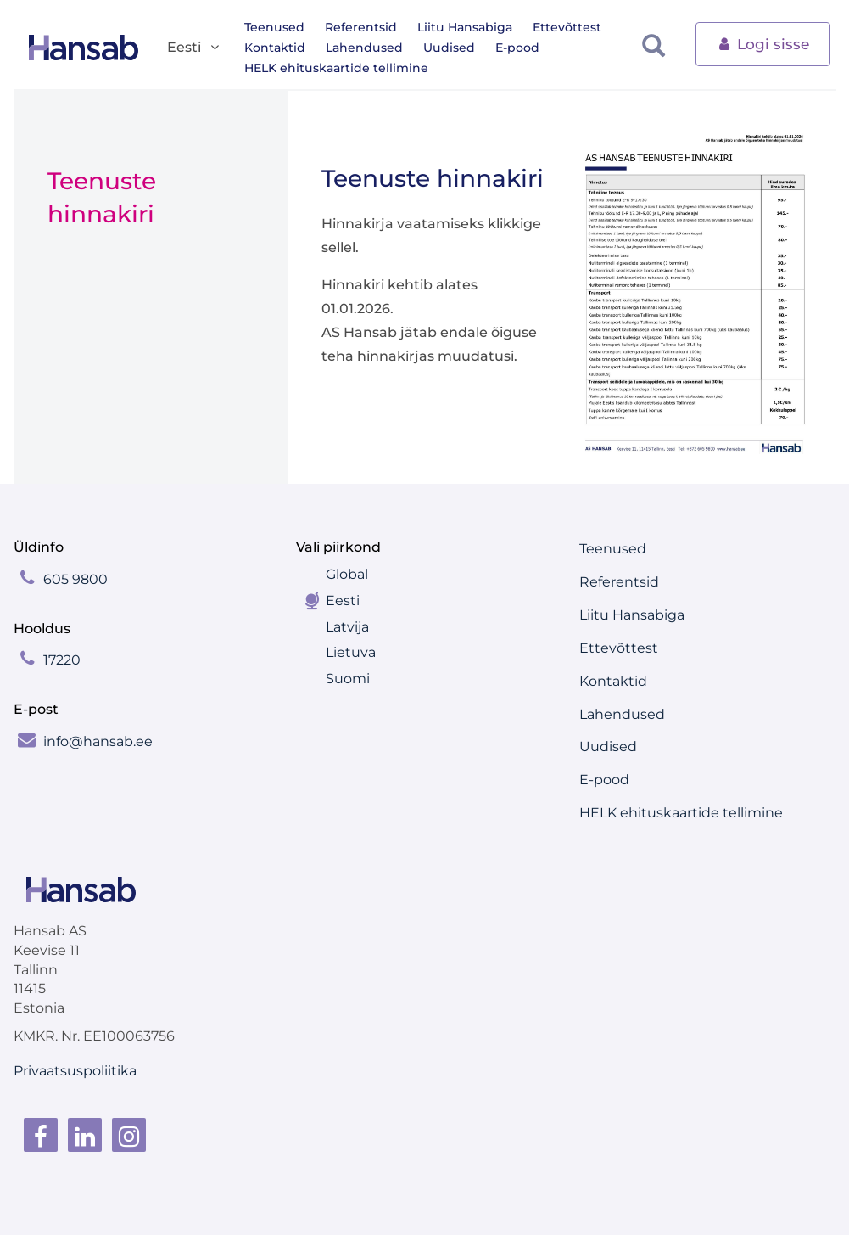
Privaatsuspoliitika (75, 1071)
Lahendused (364, 47)
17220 (62, 660)
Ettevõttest (567, 27)
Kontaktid (274, 47)
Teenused (274, 27)
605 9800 (75, 579)
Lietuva (351, 652)
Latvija (347, 627)
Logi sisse (763, 43)
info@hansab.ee (98, 741)
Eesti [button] (194, 48)
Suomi (348, 679)
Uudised (449, 47)
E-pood (517, 47)
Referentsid (361, 27)
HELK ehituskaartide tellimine (336, 68)
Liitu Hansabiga (464, 27)
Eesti (343, 600)
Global (347, 574)
